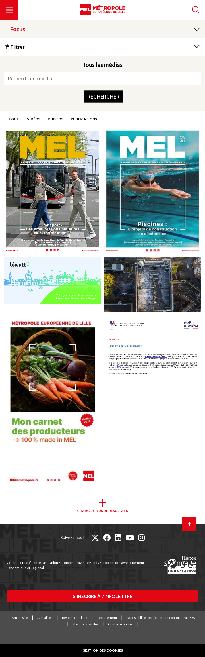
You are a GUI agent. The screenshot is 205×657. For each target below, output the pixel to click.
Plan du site (19, 617)
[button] (9, 10)
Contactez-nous (120, 624)
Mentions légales (86, 624)
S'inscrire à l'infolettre (102, 596)
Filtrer (18, 47)
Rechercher (103, 96)
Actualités (45, 617)
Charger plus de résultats (102, 511)
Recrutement (107, 617)
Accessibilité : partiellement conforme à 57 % (161, 617)
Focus (17, 29)
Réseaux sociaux (74, 617)
